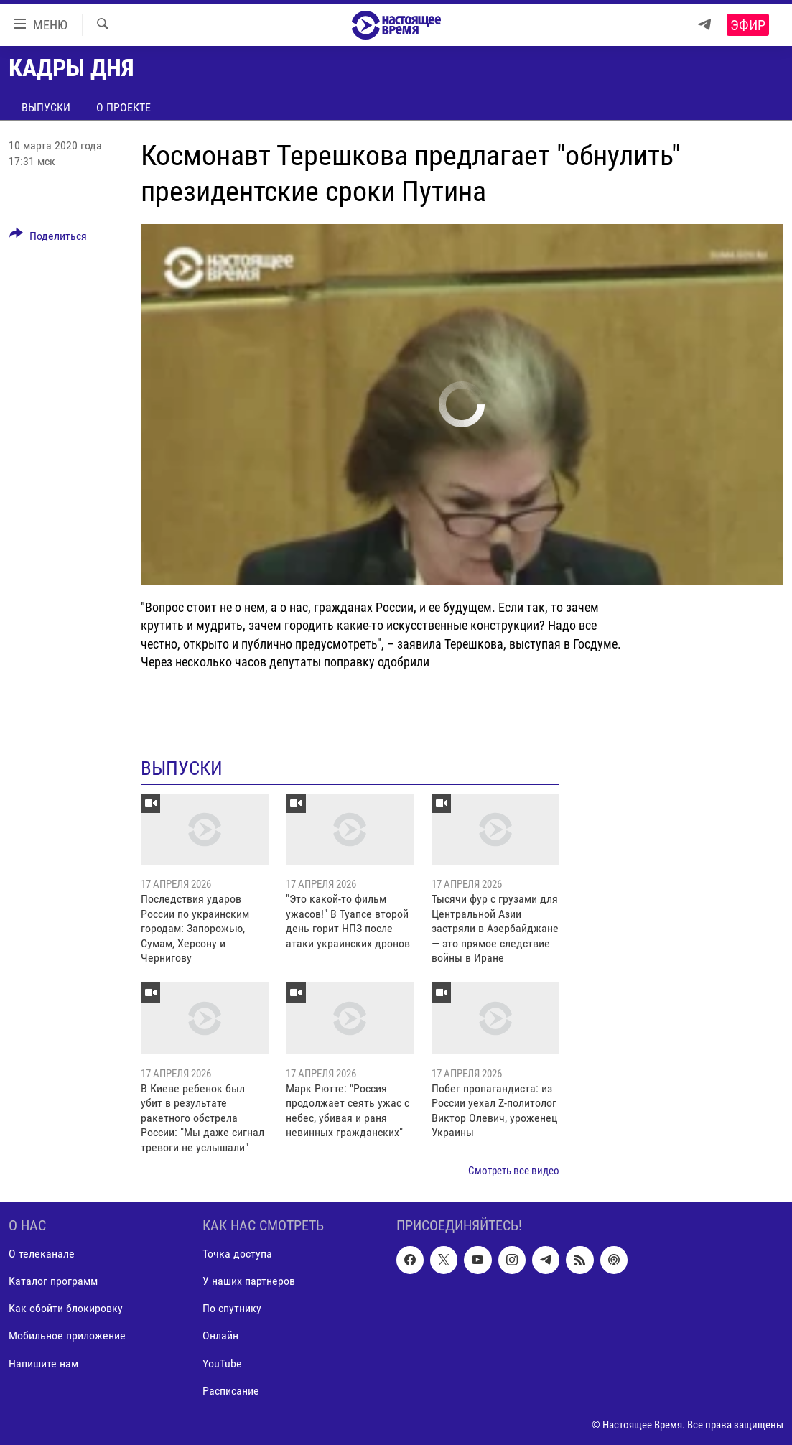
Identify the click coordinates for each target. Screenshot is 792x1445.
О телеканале (42, 1254)
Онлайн (220, 1336)
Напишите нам (43, 1363)
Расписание (230, 1391)
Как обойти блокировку (66, 1309)
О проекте (123, 107)
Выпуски (46, 107)
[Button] (48, 238)
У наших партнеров (248, 1281)
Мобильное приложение (67, 1336)
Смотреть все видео (513, 1170)
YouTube (222, 1363)
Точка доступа (237, 1254)
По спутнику (231, 1309)
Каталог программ (53, 1281)
